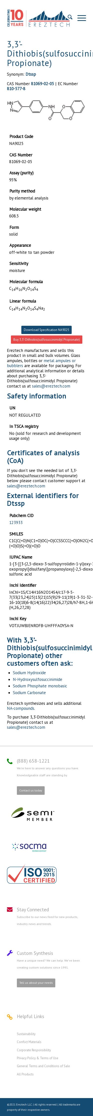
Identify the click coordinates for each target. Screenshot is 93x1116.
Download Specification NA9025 (46, 330)
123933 (16, 522)
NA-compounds (20, 708)
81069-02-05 (42, 83)
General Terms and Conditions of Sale (43, 1066)
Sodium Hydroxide (29, 672)
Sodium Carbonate (29, 692)
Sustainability (26, 1034)
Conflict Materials (29, 1042)
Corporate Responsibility (34, 1050)
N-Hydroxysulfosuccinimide (37, 679)
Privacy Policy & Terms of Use (37, 1058)
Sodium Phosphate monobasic (40, 686)
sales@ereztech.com (51, 386)
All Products (25, 1074)
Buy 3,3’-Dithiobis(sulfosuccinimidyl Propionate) (46, 339)
